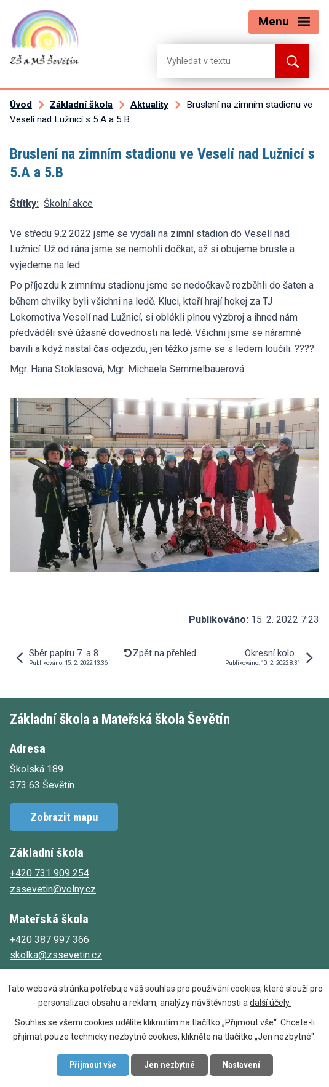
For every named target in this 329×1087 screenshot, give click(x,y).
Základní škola (81, 104)
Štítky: (24, 203)
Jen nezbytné (169, 1065)
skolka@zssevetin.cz (56, 955)
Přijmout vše (92, 1065)
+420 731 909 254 (49, 873)
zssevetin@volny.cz (53, 889)
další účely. (270, 1003)
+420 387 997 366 (49, 939)
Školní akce (68, 203)
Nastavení (241, 1065)
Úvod (21, 104)
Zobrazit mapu (64, 817)
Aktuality (149, 104)
